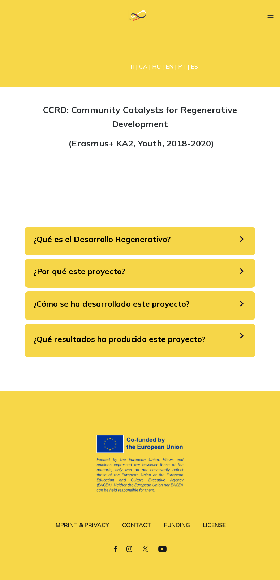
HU (156, 66)
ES (194, 66)
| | (144, 66)
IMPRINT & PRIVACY (81, 524)
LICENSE (214, 524)
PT (182, 66)
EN (169, 66)
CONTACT (136, 524)
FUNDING (177, 524)
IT (133, 66)
